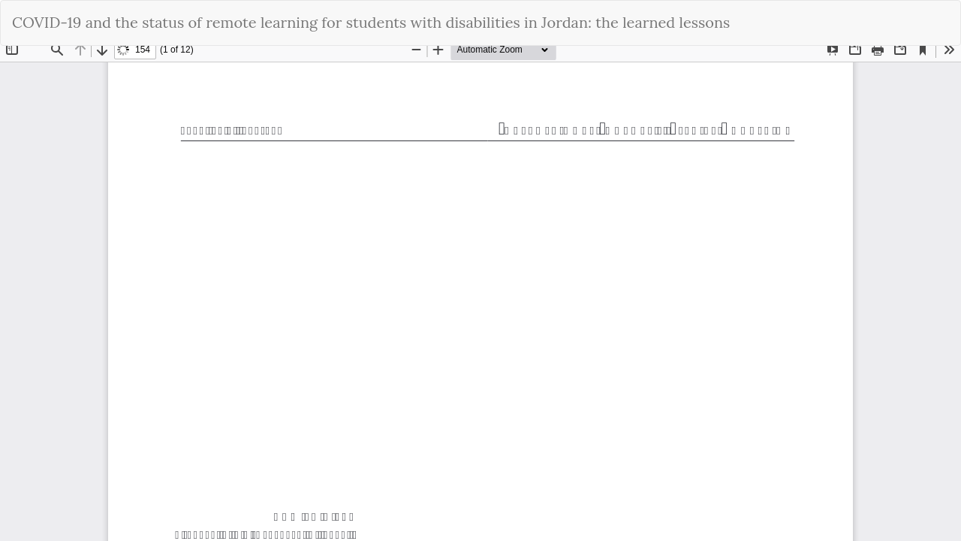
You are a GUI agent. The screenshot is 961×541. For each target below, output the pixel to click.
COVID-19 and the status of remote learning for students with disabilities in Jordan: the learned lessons (371, 22)
